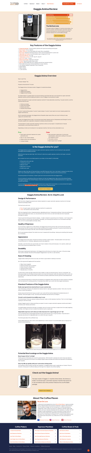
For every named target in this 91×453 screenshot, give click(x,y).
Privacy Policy (26, 446)
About (10, 446)
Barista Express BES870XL (31, 185)
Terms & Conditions (35, 446)
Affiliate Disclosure (45, 446)
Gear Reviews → (51, 3)
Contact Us (19, 446)
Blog (14, 446)
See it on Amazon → (59, 35)
